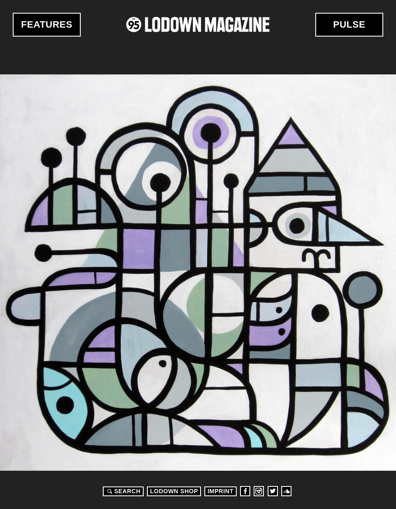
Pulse (349, 24)
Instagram (259, 491)
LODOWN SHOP (174, 491)
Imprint (220, 491)
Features (47, 24)
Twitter (273, 491)
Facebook (245, 491)
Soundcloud (286, 491)
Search (123, 491)
